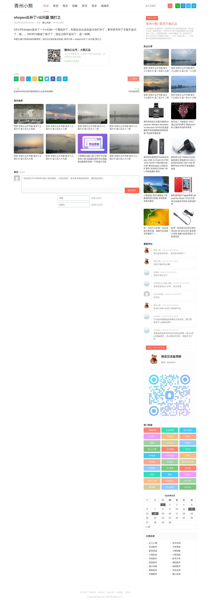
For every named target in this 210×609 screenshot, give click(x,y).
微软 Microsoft (187, 462)
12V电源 (170, 449)
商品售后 (101, 592)
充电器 (170, 462)
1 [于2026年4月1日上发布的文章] (162, 504)
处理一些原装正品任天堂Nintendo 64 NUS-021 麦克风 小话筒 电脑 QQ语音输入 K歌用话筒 (183, 223)
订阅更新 (119, 592)
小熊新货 (153, 555)
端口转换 (188, 430)
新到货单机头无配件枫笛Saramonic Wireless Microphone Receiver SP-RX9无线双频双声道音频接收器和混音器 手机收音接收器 (156, 118)
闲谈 (46, 5)
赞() (133, 79)
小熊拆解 (176, 551)
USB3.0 (169, 443)
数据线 (152, 487)
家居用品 (153, 551)
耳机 (188, 436)
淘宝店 (127, 592)
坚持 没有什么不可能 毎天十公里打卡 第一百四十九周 (156, 60)
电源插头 (170, 481)
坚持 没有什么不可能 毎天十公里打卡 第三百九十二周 (92, 117)
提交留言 (132, 190)
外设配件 (153, 547)
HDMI (187, 449)
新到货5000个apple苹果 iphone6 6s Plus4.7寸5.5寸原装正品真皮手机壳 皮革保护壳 (183, 190)
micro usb (152, 481)
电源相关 (153, 562)
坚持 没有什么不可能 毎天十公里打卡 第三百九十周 (29, 147)
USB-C (152, 436)
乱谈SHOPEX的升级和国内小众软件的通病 (33, 91)
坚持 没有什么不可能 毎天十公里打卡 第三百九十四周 (29, 117)
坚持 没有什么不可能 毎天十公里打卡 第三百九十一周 (124, 117)
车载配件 (153, 574)
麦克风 (188, 468)
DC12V (187, 481)
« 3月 (148, 527)
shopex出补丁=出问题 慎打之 (88, 39)
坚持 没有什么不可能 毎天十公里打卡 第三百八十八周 (124, 147)
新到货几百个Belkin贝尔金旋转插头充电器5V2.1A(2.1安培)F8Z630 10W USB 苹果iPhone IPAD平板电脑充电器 (183, 154)
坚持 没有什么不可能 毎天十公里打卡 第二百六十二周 (156, 87)
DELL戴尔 (169, 487)
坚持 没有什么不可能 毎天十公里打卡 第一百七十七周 (183, 87)
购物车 (105, 5)
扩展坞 (152, 462)
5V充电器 (170, 455)
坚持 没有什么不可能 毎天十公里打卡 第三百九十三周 (61, 117)
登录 (94, 5)
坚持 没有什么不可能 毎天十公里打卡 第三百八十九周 (61, 147)
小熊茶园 (176, 555)
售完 (84, 5)
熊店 (65, 5)
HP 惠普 (170, 468)
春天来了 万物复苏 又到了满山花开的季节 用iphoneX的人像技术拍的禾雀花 (183, 115)
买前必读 (92, 592)
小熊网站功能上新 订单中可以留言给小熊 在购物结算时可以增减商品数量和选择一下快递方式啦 (92, 148)
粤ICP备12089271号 (114, 597)
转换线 (188, 443)
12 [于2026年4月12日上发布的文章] (192, 509)
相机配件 (176, 562)
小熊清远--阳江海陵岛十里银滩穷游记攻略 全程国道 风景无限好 (156, 189)
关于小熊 (83, 592)
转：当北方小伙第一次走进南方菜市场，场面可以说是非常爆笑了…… (156, 222)
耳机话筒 (176, 570)
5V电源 (152, 455)
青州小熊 (68, 39)
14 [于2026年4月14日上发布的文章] (155, 513)
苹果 (188, 455)
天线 (152, 474)
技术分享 (176, 558)
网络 (170, 474)
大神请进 (176, 547)
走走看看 (170, 430)
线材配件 (176, 566)
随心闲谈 (46, 22)
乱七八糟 (152, 449)
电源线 (170, 436)
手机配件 (153, 558)
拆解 (75, 5)
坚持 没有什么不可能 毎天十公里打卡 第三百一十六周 (183, 60)
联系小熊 (110, 592)
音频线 (152, 468)
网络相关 (153, 570)
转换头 (188, 474)
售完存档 (176, 543)
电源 (152, 443)
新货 (55, 5)
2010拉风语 (134, 91)
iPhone (188, 487)
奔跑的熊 (152, 430)
